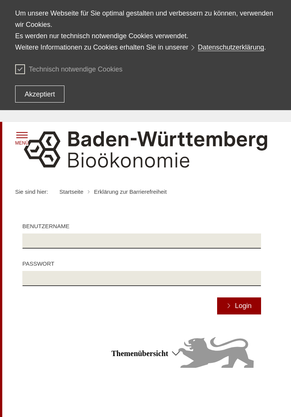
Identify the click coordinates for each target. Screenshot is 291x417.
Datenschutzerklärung (231, 47)
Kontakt (198, 404)
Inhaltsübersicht (33, 394)
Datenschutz (116, 394)
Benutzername (45, 226)
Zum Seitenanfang (145, 383)
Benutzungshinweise (39, 404)
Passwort (38, 263)
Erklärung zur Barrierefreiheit (223, 394)
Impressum (115, 404)
